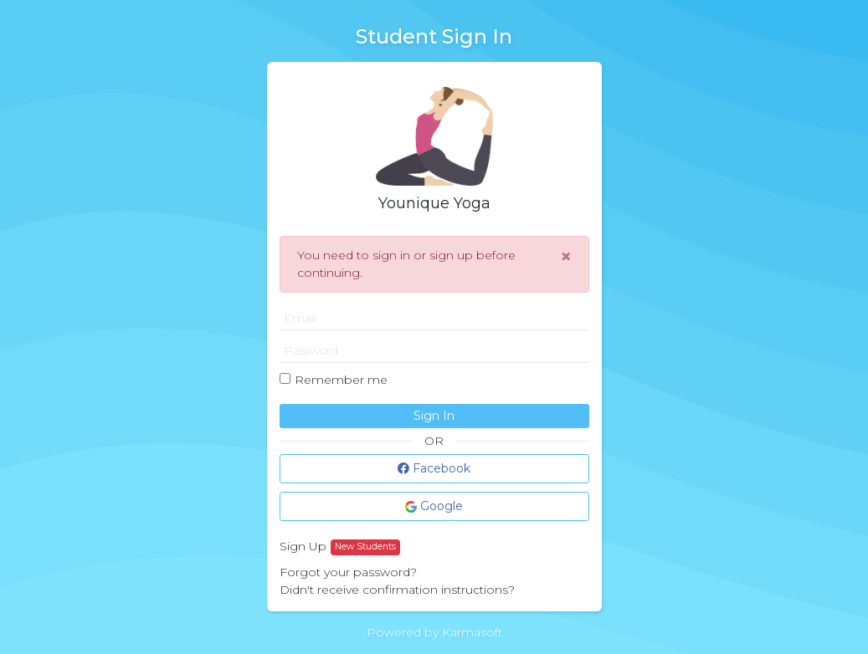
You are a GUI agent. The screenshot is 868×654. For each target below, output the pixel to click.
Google (434, 505)
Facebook (434, 468)
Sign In (434, 415)
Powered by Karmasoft (434, 632)
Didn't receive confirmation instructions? (397, 589)
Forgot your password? (348, 572)
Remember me (341, 379)
